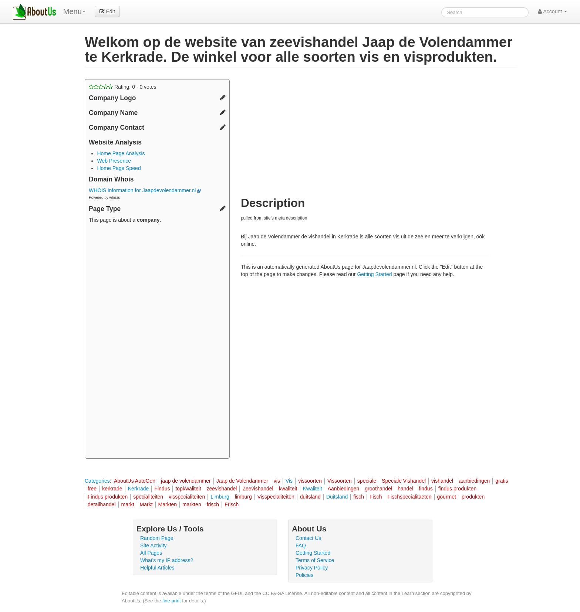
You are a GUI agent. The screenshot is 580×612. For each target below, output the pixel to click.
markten (191, 504)
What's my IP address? (166, 560)
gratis (501, 481)
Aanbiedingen (344, 489)
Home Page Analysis (121, 153)
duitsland (310, 497)
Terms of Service (315, 560)
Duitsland (337, 497)
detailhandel (102, 504)
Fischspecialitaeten (410, 497)
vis (277, 481)
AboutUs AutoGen (134, 481)
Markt (146, 504)
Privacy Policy (312, 568)
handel (405, 489)
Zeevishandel (257, 489)
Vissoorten (339, 481)
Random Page (156, 538)
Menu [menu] (74, 11)
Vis (289, 481)
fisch (358, 497)
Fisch (376, 497)
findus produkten (457, 489)
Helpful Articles (157, 568)
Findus (162, 489)
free (92, 489)
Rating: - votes (122, 87)
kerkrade (112, 489)
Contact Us (308, 538)
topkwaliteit (188, 489)
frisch (213, 504)
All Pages (151, 553)
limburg (243, 497)
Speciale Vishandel (404, 481)
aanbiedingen (474, 481)
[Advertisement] (157, 342)
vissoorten (310, 481)
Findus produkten (108, 497)
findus (425, 489)
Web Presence (114, 161)
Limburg (219, 497)
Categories (97, 481)
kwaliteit (288, 489)
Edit (107, 11)
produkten (473, 497)
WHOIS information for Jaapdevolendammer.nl (145, 190)
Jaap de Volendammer (242, 481)
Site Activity (153, 545)
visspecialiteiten (187, 497)
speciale (366, 481)
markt (127, 504)
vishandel (442, 481)
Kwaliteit (312, 489)
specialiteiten (148, 497)
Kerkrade (138, 489)
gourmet (446, 497)
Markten (167, 504)
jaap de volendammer (186, 481)
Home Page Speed (119, 168)
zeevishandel (222, 489)
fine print (171, 601)
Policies (304, 575)
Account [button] (552, 11)
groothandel (378, 489)
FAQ (301, 545)
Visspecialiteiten (275, 497)
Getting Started (374, 274)
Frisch (232, 504)
